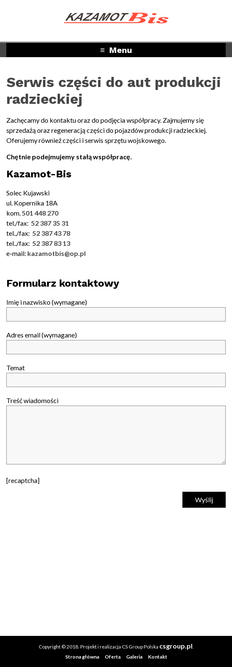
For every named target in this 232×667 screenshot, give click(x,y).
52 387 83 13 (51, 243)
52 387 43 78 (51, 233)
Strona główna (82, 657)
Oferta (113, 657)
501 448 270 (40, 213)
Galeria (134, 657)
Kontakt (157, 657)
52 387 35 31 (50, 223)
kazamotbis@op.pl (56, 253)
